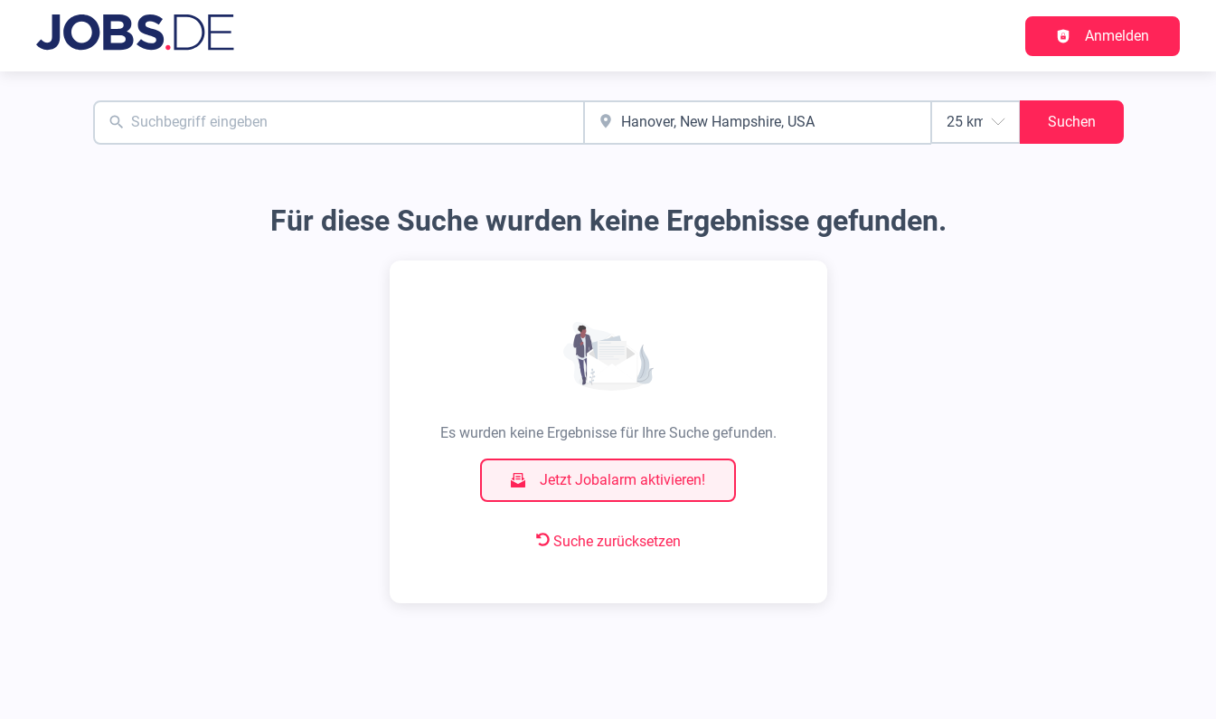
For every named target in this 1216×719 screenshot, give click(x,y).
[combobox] (339, 122)
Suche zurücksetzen (608, 541)
